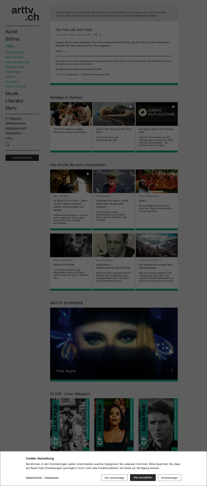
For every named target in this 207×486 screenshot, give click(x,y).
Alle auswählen (142, 477)
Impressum (52, 478)
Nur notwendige (114, 477)
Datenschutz (34, 478)
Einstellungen (169, 477)
